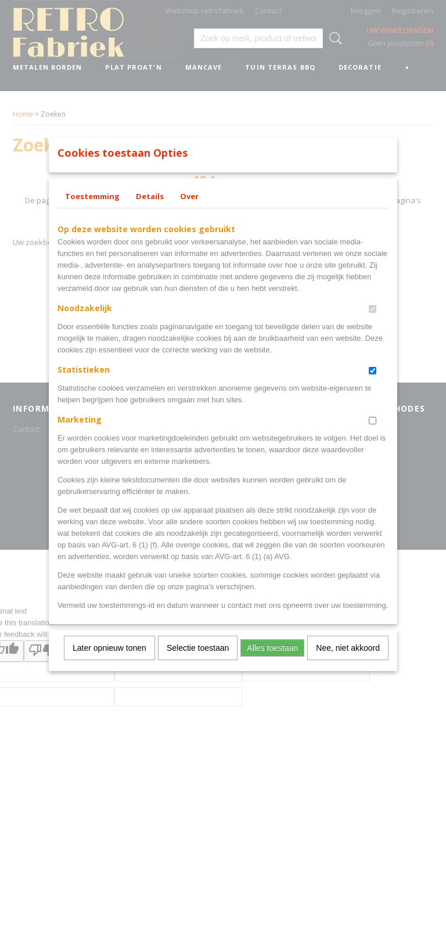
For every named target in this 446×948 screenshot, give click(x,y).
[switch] (372, 324)
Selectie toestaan (198, 663)
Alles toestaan (272, 663)
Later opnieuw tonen (109, 663)
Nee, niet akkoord (348, 663)
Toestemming (92, 211)
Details (150, 211)
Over (189, 211)
